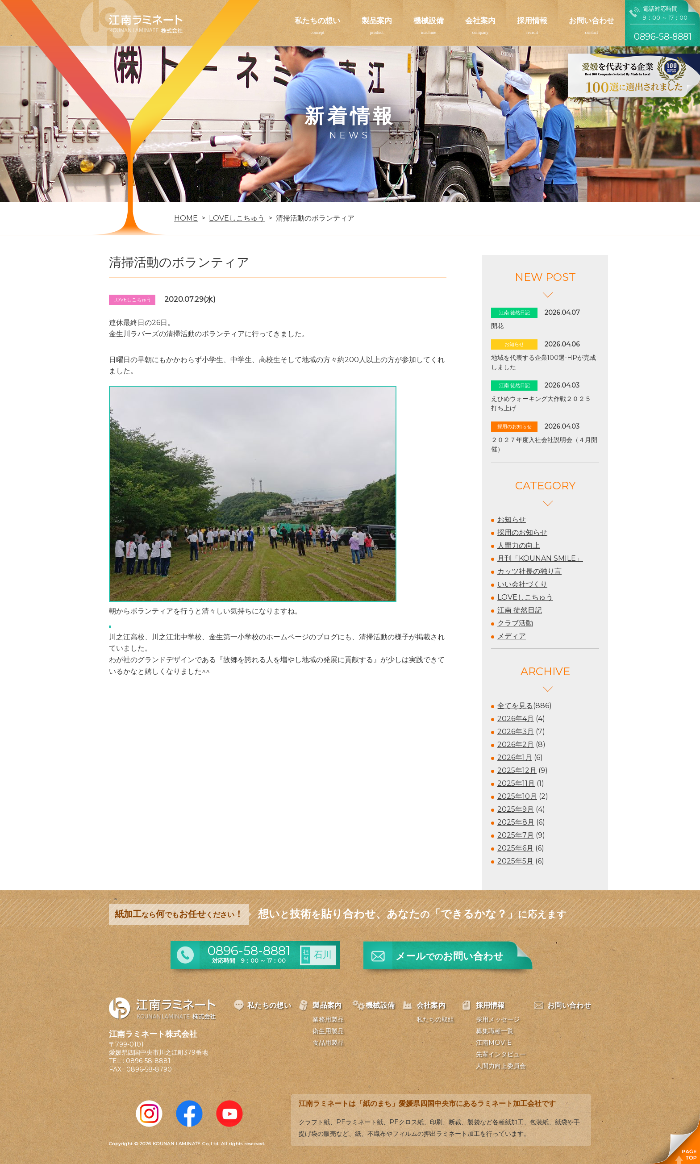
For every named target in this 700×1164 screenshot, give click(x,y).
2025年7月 (515, 835)
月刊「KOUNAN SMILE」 (540, 558)
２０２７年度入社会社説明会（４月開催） (544, 444)
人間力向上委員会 (501, 1066)
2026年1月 (514, 757)
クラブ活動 (515, 623)
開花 (497, 326)
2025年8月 (515, 822)
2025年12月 (517, 770)
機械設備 (428, 20)
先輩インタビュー (501, 1054)
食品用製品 (328, 1043)
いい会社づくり (522, 584)
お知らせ (511, 519)
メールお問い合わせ (450, 956)
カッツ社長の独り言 (529, 571)
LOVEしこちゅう (525, 597)
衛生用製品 (328, 1031)
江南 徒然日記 (519, 610)
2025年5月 (515, 861)
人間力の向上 (518, 545)
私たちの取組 (435, 1019)
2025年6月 (515, 848)
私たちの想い (317, 20)
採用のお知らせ (522, 532)
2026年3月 (515, 731)
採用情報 (532, 20)
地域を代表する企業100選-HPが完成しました (543, 362)
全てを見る (515, 705)
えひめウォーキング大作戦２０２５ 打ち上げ (544, 403)
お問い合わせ (591, 20)
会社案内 (480, 20)
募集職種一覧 (494, 1031)
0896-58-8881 (148, 1061)
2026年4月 (515, 718)
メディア (511, 636)
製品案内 (377, 20)
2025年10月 (517, 796)
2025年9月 (515, 809)
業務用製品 (328, 1019)
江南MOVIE (494, 1043)
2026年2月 (515, 744)
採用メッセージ (498, 1019)
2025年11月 (516, 783)
